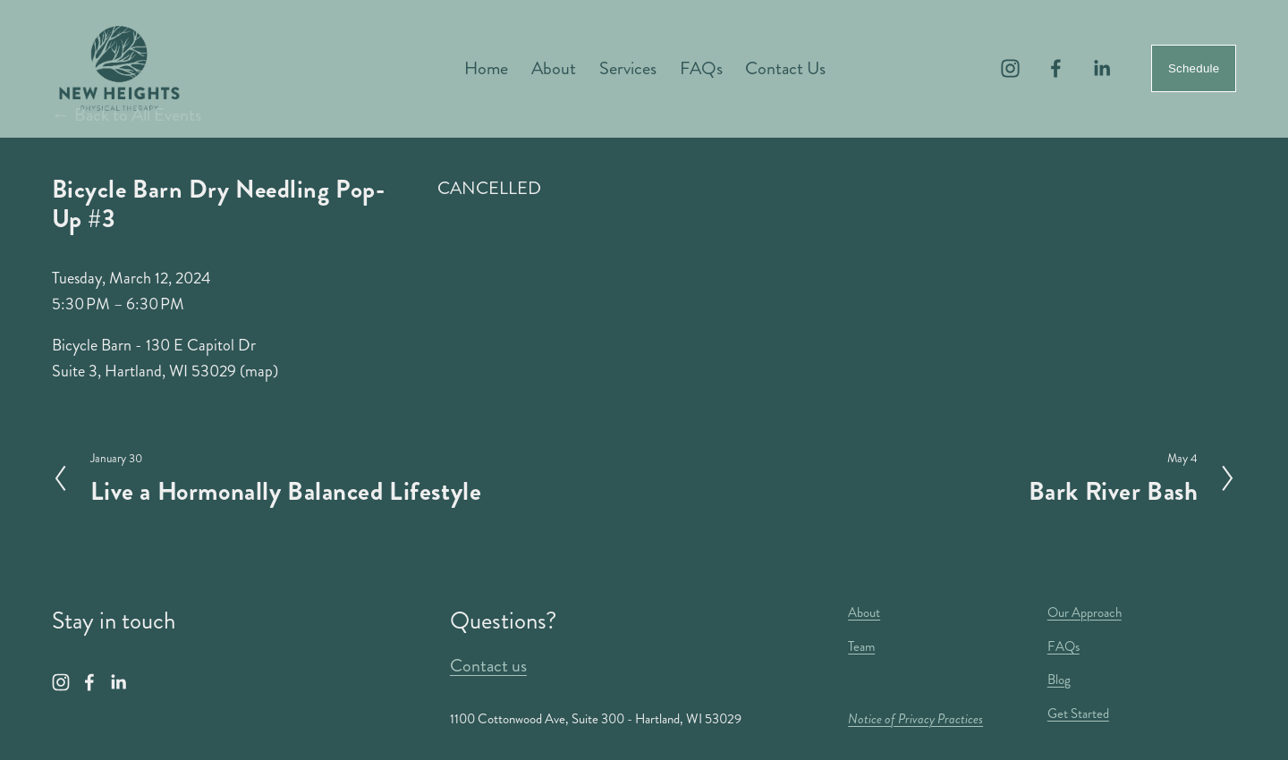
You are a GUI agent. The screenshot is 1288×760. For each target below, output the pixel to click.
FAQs (701, 68)
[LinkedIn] (1101, 68)
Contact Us (785, 68)
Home (486, 68)
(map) (259, 371)
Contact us (488, 666)
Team (861, 646)
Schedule (1193, 68)
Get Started (1078, 713)
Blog (1059, 679)
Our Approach (1084, 612)
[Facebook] (1056, 68)
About (553, 68)
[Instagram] (1010, 68)
